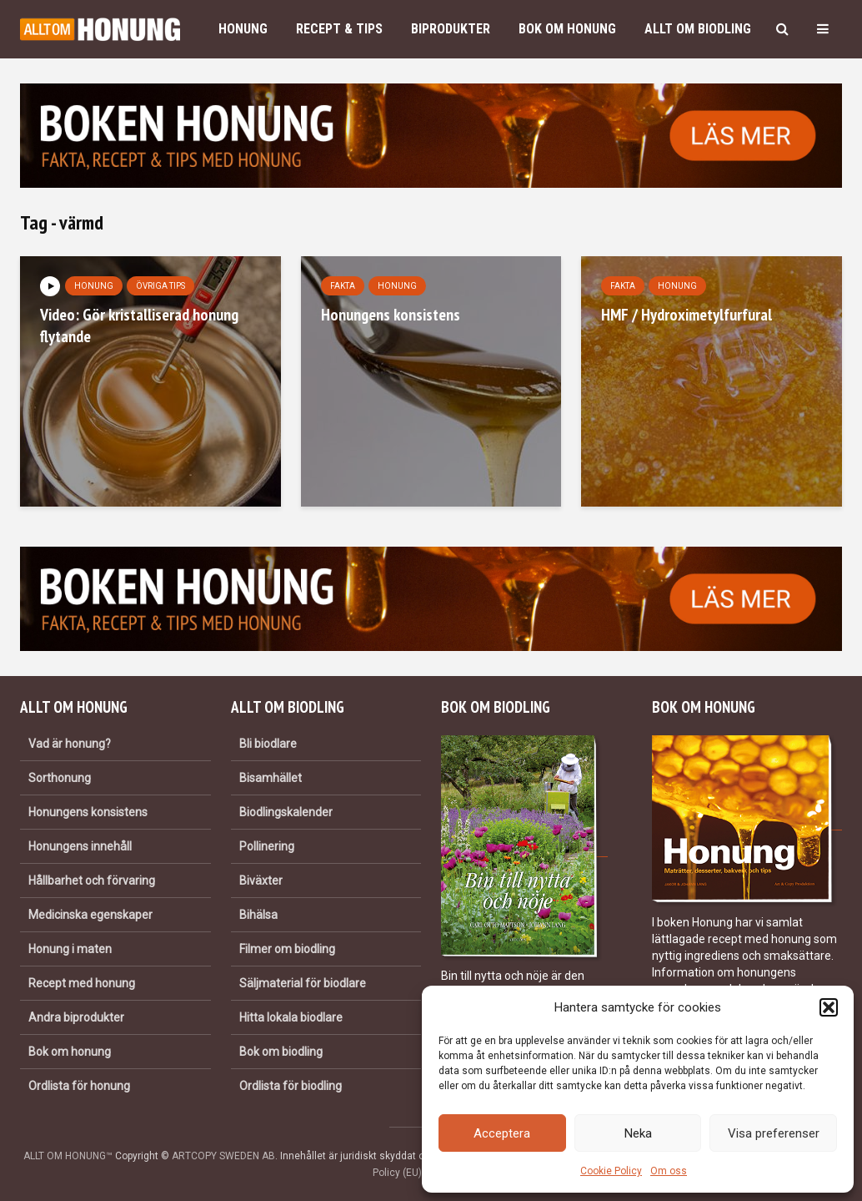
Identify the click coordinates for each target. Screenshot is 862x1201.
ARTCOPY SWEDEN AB (223, 1156)
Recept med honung (81, 983)
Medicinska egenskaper (90, 914)
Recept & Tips (339, 29)
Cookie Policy (611, 1171)
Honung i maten (70, 949)
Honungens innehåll (80, 846)
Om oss (668, 1171)
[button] (828, 1007)
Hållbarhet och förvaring (91, 880)
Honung (243, 29)
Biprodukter (450, 29)
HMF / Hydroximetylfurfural (686, 314)
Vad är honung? (69, 743)
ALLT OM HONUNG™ (68, 1156)
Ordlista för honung (79, 1086)
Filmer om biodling (287, 949)
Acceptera (502, 1133)
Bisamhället (270, 778)
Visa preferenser (773, 1133)
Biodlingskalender (286, 812)
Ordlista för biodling (290, 1086)
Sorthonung (59, 778)
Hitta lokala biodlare (291, 1017)
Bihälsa (258, 914)
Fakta (342, 285)
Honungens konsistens (390, 314)
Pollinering (266, 846)
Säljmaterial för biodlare (302, 983)
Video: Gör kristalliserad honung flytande (139, 325)
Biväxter (261, 880)
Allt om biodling (697, 29)
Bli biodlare (268, 743)
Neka (638, 1133)
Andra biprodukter (76, 1017)
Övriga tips (160, 285)
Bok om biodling (281, 1051)
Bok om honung (567, 29)
